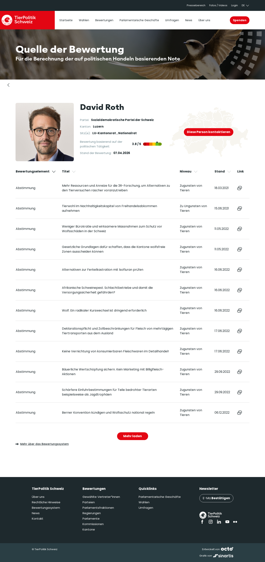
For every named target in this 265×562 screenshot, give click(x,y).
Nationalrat (127, 133)
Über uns (38, 497)
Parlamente (91, 518)
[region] (132, 296)
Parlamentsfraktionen (98, 508)
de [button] (245, 5)
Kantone (89, 529)
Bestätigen (220, 498)
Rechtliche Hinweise (46, 502)
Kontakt (37, 518)
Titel (69, 171)
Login (234, 5)
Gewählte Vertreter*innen (101, 497)
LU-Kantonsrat (104, 133)
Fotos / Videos (218, 5)
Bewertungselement (36, 171)
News (36, 513)
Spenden (239, 20)
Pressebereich (196, 5)
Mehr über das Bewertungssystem (42, 444)
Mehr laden (132, 436)
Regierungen (92, 513)
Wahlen (144, 502)
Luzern (98, 126)
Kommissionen (93, 524)
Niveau (189, 171)
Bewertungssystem (46, 508)
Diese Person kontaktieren (208, 132)
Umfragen (146, 508)
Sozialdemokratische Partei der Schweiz (122, 120)
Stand (223, 171)
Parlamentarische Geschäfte (160, 497)
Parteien (89, 502)
